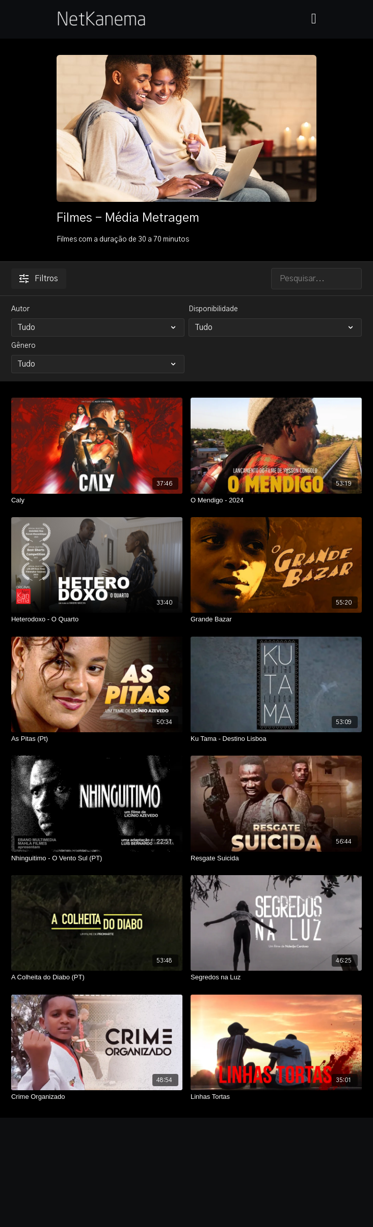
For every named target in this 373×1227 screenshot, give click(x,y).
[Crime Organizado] (96, 1097)
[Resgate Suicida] (276, 858)
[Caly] (96, 500)
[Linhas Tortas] (276, 1097)
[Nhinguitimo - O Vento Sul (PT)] (96, 858)
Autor (20, 309)
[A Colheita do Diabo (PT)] (96, 977)
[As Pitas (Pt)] (96, 739)
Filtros (38, 278)
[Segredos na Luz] (276, 977)
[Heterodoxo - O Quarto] (96, 619)
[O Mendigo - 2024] (276, 500)
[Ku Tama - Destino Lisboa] (276, 739)
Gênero (23, 345)
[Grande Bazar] (276, 619)
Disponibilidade (213, 309)
